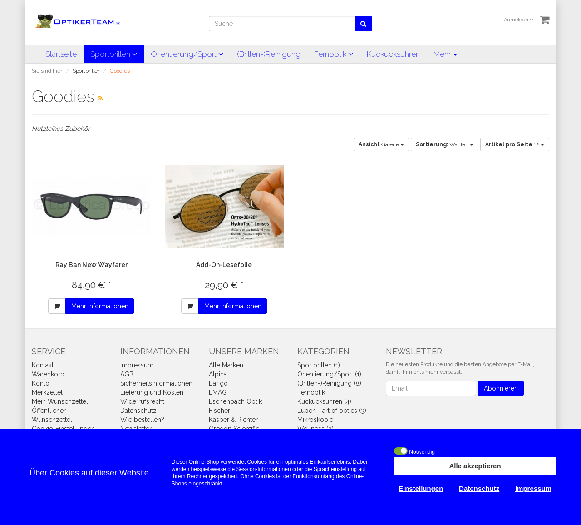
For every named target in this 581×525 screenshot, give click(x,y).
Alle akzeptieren (475, 466)
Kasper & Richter (233, 419)
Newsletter (136, 428)
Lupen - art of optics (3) (331, 410)
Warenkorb (48, 374)
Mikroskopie (315, 419)
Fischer (219, 410)
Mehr (445, 54)
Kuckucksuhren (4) (324, 401)
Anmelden (518, 20)
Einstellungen (421, 488)
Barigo (218, 383)
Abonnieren (501, 388)
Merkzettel (47, 392)
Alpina (218, 374)
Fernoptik (333, 54)
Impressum (136, 365)
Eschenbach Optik (235, 401)
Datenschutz (138, 410)
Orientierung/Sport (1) (329, 374)
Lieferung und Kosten (151, 392)
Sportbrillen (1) (318, 365)
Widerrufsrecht (142, 401)
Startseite (61, 54)
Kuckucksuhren (393, 54)
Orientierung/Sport (187, 54)
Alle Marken (226, 365)
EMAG (218, 392)
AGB (126, 374)
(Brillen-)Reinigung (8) (329, 383)
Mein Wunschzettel (60, 401)
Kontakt (43, 365)
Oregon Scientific (234, 428)
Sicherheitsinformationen (156, 383)
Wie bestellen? (142, 419)
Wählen (444, 144)
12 (514, 144)
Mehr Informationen (99, 306)
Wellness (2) (315, 428)
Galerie (381, 144)
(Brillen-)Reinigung (268, 54)
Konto (40, 383)
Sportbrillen (113, 54)
